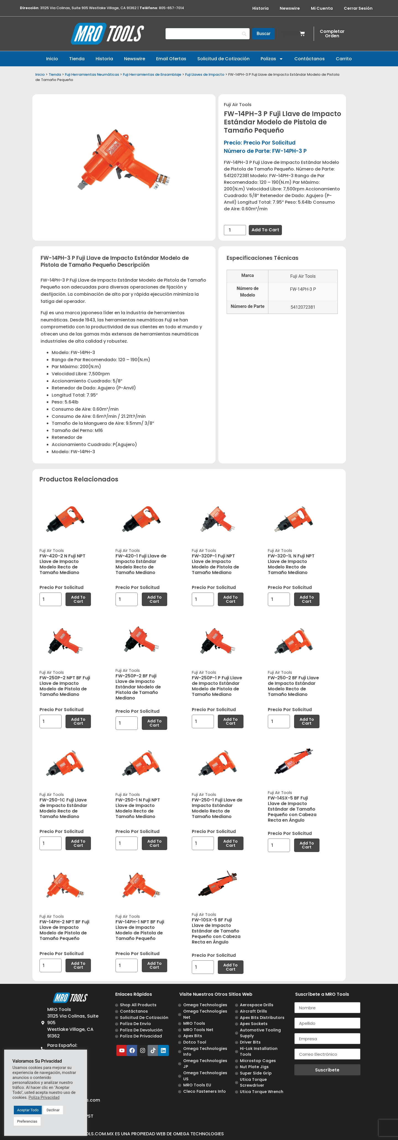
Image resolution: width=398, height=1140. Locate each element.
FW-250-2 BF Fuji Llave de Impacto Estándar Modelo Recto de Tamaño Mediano (293, 686)
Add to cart (265, 230)
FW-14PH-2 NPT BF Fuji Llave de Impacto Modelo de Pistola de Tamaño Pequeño (64, 930)
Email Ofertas (171, 59)
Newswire (290, 8)
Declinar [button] (52, 1110)
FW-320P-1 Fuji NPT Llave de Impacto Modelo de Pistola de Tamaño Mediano (215, 564)
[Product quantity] (235, 230)
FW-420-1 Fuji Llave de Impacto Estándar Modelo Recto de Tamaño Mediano (141, 564)
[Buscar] (263, 34)
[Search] (207, 34)
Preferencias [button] (27, 1121)
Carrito (344, 59)
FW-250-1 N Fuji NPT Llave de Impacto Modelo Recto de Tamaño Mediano (138, 808)
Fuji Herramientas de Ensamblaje (152, 74)
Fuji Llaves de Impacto (204, 74)
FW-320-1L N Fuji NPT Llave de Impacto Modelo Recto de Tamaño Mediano (291, 564)
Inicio (52, 59)
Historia (260, 8)
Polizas (272, 59)
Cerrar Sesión (358, 8)
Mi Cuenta (322, 8)
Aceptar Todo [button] (27, 1110)
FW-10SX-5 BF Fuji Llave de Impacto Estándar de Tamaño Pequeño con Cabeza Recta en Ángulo (216, 931)
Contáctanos (309, 59)
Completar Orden (332, 33)
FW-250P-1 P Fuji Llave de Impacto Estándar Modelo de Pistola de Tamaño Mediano (217, 686)
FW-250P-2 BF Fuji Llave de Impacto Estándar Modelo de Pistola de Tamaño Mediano (138, 687)
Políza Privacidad (43, 1097)
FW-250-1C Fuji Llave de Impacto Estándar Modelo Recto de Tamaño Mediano (63, 808)
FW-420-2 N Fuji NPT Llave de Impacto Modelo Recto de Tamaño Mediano (62, 564)
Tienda (77, 59)
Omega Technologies (198, 1134)
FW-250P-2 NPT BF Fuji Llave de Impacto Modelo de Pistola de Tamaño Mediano (65, 686)
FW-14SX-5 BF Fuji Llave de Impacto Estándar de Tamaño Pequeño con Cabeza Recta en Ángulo (292, 809)
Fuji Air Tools (238, 104)
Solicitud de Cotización (223, 59)
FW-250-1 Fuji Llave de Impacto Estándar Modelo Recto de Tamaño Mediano (217, 808)
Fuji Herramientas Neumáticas (92, 74)
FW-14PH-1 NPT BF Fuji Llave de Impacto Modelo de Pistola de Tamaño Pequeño (140, 930)
